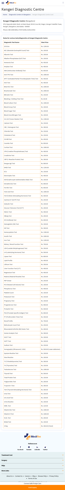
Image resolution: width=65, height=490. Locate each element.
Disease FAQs (42, 476)
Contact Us (18, 476)
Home (5, 14)
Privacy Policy (53, 476)
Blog (33, 476)
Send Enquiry (32, 487)
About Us (10, 476)
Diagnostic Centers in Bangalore (20, 14)
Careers (27, 476)
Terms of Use (32, 478)
